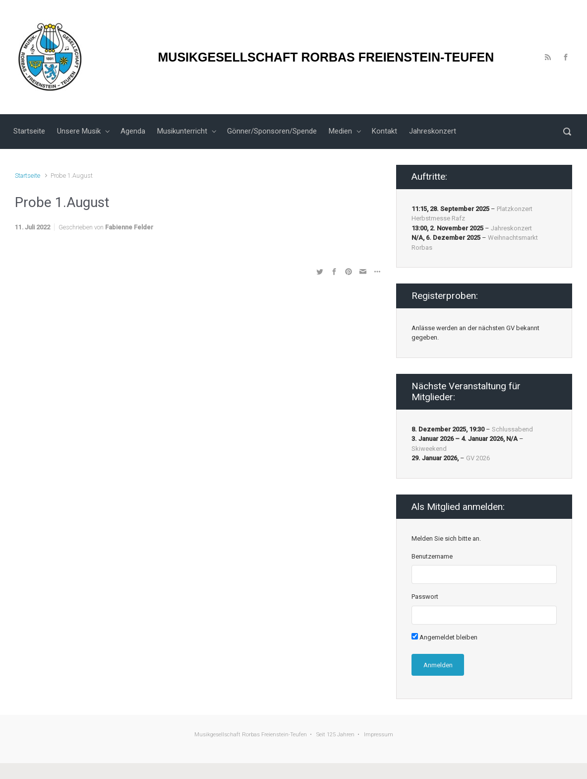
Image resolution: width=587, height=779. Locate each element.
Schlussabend (512, 429)
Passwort (424, 596)
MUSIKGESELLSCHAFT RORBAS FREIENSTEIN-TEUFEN (326, 57)
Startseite (27, 175)
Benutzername (432, 556)
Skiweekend (429, 448)
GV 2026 (478, 458)
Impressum (378, 734)
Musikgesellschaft (217, 734)
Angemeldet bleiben (444, 637)
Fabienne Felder (129, 227)
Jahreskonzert (511, 228)
